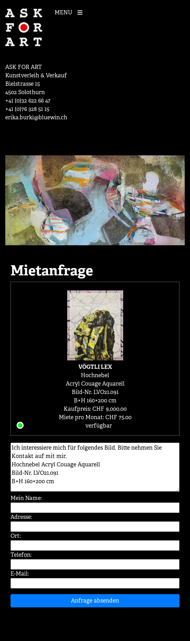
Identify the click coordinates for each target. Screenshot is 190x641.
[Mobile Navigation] (70, 12)
